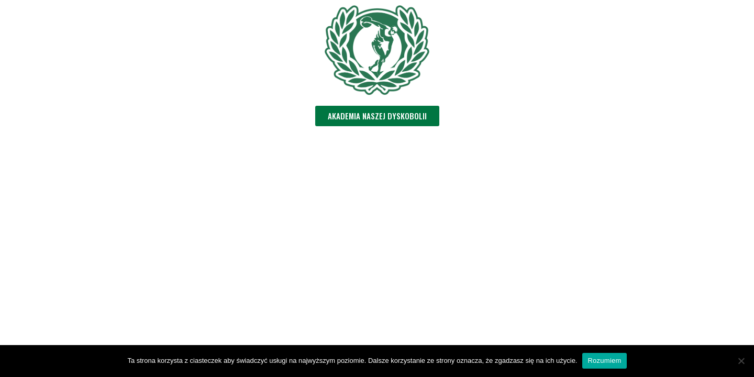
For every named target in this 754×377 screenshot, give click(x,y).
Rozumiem (604, 360)
